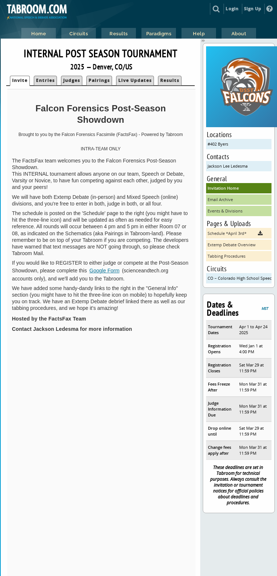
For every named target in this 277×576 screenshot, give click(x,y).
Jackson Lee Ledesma (228, 166)
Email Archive (220, 199)
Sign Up (252, 9)
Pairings (99, 80)
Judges (71, 80)
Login (232, 9)
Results (169, 80)
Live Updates (135, 80)
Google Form (104, 270)
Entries (45, 80)
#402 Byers (218, 144)
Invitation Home (223, 188)
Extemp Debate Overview (232, 244)
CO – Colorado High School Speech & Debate (239, 278)
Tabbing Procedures (226, 256)
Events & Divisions (225, 211)
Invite (20, 80)
